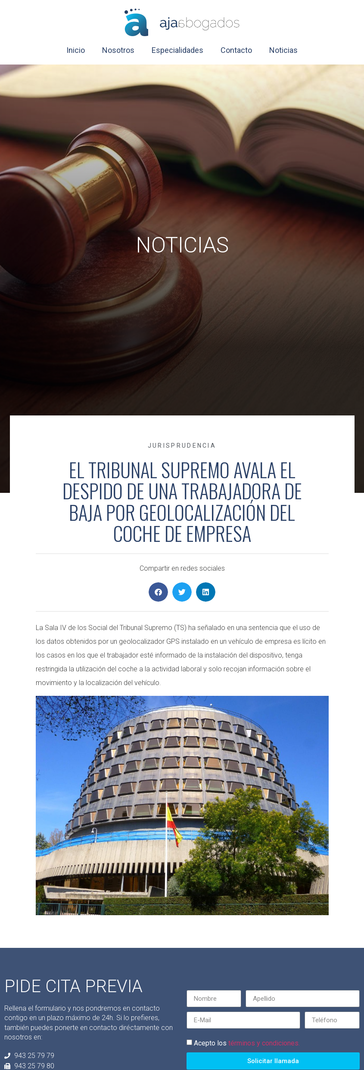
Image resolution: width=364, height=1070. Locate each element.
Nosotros (118, 50)
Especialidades (177, 50)
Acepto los (247, 1043)
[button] (158, 592)
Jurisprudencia (182, 445)
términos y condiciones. (264, 1043)
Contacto (236, 50)
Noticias (283, 50)
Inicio (75, 50)
